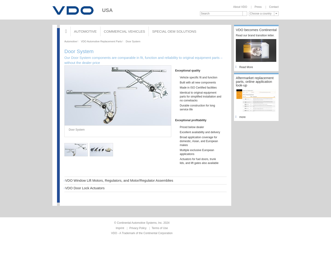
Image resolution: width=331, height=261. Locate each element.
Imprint (120, 228)
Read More (244, 67)
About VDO (240, 7)
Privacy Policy (138, 228)
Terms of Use (160, 228)
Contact (274, 7)
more (240, 117)
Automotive (85, 31)
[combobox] (264, 13)
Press (258, 7)
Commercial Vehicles (124, 31)
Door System (133, 41)
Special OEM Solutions (174, 31)
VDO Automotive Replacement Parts (101, 41)
